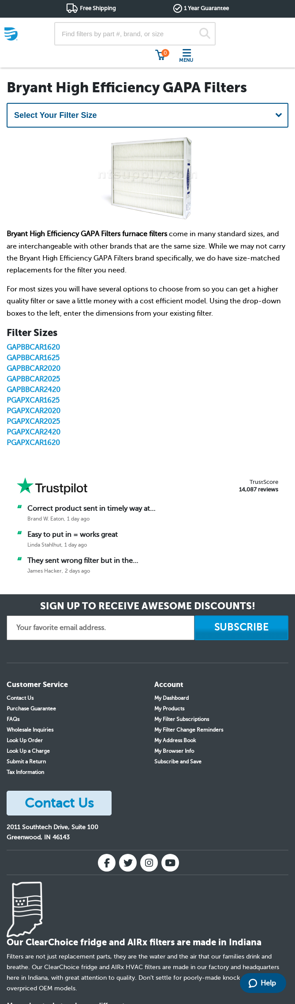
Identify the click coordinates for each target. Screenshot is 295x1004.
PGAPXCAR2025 (33, 422)
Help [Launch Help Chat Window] (262, 983)
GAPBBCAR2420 (33, 390)
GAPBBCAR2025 (33, 379)
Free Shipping (98, 8)
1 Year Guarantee (206, 8)
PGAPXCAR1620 (33, 443)
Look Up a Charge (28, 751)
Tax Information (25, 772)
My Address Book (175, 740)
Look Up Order (25, 740)
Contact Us (20, 698)
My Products (169, 709)
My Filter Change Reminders (188, 730)
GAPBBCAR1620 (33, 347)
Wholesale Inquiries (30, 730)
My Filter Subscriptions (181, 719)
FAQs (13, 719)
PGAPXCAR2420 (33, 432)
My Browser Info (174, 751)
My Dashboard (171, 698)
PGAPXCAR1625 (33, 400)
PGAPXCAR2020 (33, 411)
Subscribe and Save (178, 762)
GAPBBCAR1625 (33, 358)
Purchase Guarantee (31, 709)
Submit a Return (26, 762)
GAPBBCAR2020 (33, 369)
